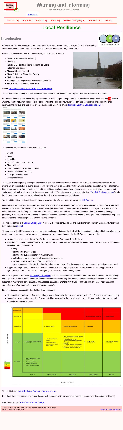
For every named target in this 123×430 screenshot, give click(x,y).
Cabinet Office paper (33, 223)
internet (19, 226)
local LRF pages (86, 200)
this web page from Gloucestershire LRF (85, 105)
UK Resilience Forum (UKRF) (31, 402)
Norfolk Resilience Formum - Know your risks (36, 391)
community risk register (40, 276)
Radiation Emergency (74, 20)
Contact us (32, 15)
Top (109, 99)
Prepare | (27, 20)
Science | (55, 20)
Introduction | (12, 20)
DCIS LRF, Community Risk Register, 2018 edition (30, 89)
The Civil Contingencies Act (102, 192)
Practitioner (95, 20)
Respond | (41, 20)
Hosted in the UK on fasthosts (110, 409)
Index (108, 20)
